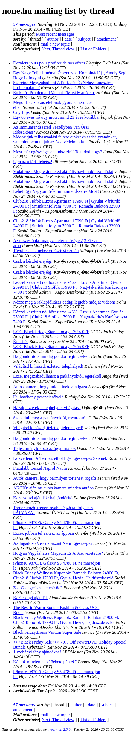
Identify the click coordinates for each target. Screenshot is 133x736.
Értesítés (20, 341)
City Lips (21, 112)
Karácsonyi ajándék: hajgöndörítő (43, 498)
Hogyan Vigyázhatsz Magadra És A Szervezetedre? (58, 553)
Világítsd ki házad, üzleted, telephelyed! (48, 366)
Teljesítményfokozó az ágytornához (44, 448)
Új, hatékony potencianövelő (38, 397)
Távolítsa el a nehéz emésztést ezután (46, 250)
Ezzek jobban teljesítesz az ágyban (43, 533)
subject (84, 39)
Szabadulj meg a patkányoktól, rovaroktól (49, 417)
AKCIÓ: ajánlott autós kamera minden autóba (53, 488)
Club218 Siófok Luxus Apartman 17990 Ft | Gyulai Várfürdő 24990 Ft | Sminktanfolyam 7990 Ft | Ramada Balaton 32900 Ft (66, 206)
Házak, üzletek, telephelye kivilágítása (47, 407)
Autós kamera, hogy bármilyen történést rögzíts (55, 478)
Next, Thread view (58, 49)
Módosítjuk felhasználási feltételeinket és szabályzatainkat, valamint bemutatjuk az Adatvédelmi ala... (65, 139)
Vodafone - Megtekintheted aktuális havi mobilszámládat (63, 171)
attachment (106, 39)
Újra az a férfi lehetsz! (32, 161)
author (52, 39)
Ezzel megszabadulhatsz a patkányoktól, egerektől (57, 376)
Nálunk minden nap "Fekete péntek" (45, 661)
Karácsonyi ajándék (30, 597)
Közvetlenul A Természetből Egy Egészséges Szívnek (60, 458)
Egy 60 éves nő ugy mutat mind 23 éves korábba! (56, 117)
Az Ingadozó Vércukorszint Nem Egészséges (52, 543)
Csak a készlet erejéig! (33, 261)
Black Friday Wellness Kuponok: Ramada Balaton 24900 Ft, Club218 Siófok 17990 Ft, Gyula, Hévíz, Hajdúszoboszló (66, 575)
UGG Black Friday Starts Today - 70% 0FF (51, 331)
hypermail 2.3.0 (59, 729)
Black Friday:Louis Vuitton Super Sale (47, 632)
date (68, 39)
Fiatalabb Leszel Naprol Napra (40, 468)
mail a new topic (55, 44)
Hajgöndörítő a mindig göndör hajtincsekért (51, 356)
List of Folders (93, 49)
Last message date (29, 686)
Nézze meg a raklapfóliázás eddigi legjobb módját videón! (64, 302)
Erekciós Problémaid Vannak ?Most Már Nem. (54, 92)
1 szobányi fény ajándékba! (37, 652)
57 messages (24, 24)
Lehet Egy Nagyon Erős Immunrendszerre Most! (56, 191)
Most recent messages (55, 34)
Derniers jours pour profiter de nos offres (49, 63)
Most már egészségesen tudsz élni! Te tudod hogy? (57, 151)
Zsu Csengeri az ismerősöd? (37, 587)
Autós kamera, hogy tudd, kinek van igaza (50, 386)
